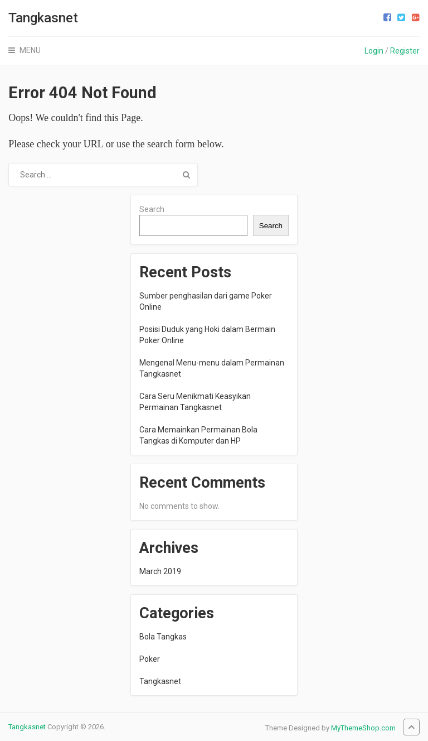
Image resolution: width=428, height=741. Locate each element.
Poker (149, 659)
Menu (30, 50)
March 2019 (160, 571)
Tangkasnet (43, 18)
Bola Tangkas (163, 636)
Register (405, 50)
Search (151, 209)
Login (373, 50)
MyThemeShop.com (363, 728)
